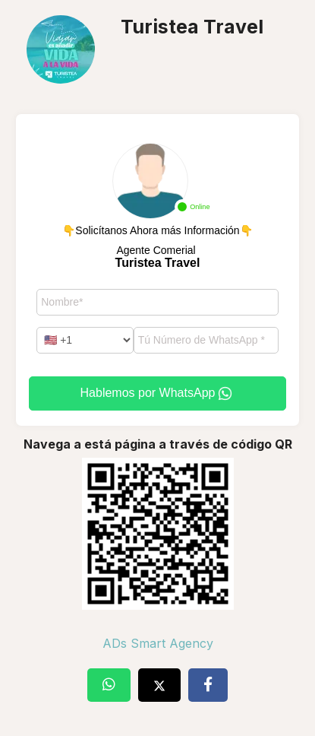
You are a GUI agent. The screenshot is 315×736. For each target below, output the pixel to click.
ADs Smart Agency (157, 643)
